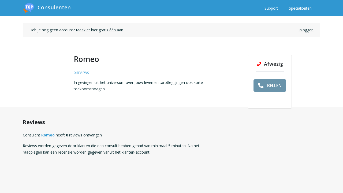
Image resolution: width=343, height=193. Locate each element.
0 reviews (81, 72)
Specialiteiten (300, 8)
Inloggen (306, 29)
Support (271, 8)
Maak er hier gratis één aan (99, 29)
